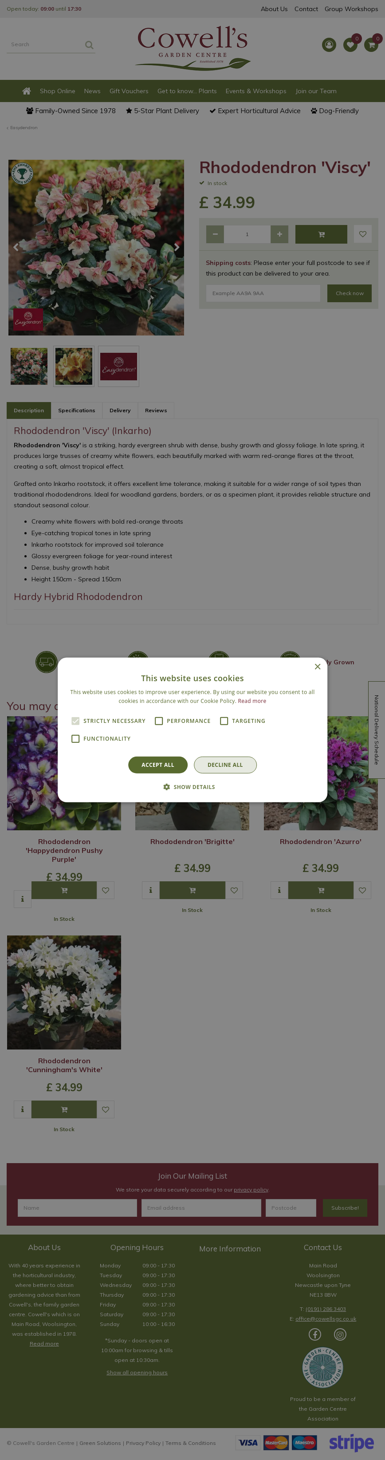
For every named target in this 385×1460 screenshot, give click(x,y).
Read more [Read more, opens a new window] (252, 701)
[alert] (192, 730)
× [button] (317, 667)
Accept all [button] (157, 765)
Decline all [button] (225, 765)
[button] (192, 786)
